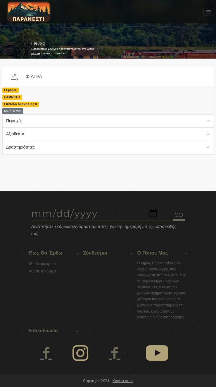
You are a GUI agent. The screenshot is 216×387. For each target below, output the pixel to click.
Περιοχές (14, 120)
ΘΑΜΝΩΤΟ (48, 53)
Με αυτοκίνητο (42, 271)
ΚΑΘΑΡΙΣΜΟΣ (12, 111)
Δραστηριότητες (20, 147)
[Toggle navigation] (208, 12)
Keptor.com (123, 381)
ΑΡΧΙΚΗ (35, 53)
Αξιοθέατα (15, 134)
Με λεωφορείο (42, 263)
